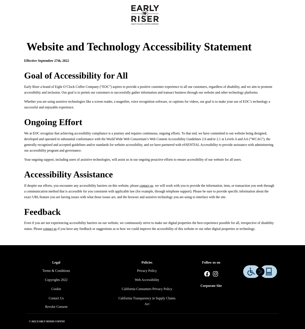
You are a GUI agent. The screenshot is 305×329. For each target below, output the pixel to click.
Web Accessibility (147, 280)
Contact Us (56, 298)
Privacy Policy (147, 270)
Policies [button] (146, 262)
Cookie (56, 289)
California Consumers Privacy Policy (147, 289)
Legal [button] (56, 262)
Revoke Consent (56, 306)
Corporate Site (211, 286)
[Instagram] (215, 274)
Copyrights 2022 (56, 280)
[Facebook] (207, 274)
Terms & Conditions (56, 270)
